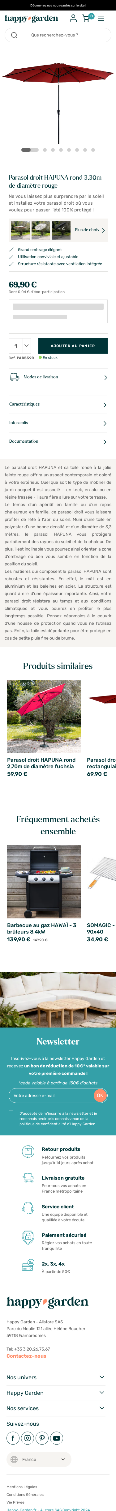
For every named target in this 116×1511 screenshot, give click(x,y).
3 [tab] (54, 151)
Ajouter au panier (73, 346)
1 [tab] (24, 150)
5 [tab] (70, 151)
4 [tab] (62, 151)
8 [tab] (94, 151)
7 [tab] (86, 151)
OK (100, 1095)
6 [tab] (78, 151)
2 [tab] (46, 151)
